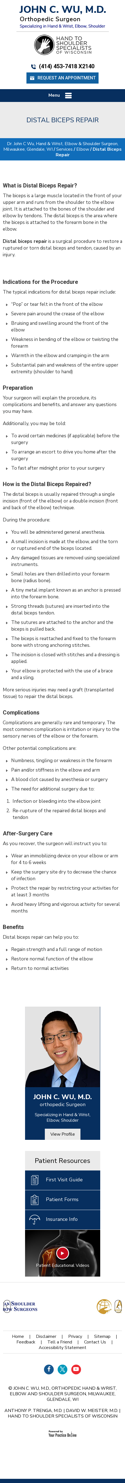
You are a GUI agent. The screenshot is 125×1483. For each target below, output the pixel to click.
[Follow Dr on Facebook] (49, 1369)
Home (18, 1336)
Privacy (75, 1336)
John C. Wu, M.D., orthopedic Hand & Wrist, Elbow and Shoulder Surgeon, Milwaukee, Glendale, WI (63, 1393)
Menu (61, 96)
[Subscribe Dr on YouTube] (76, 1369)
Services (64, 149)
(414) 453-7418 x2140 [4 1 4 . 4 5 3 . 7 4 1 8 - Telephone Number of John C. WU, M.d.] (62, 66)
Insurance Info (53, 1219)
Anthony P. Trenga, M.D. (33, 1411)
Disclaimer (46, 1336)
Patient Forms (54, 1200)
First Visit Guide (56, 1180)
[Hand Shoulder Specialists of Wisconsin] (62, 44)
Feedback (25, 1342)
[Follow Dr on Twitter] (62, 1369)
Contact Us (95, 1342)
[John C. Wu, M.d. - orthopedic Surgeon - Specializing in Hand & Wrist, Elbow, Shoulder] (62, 16)
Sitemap (102, 1336)
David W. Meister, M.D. (92, 1411)
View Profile (62, 1134)
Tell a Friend (59, 1342)
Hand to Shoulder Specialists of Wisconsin (62, 1416)
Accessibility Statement (62, 1347)
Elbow (82, 149)
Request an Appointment (62, 78)
